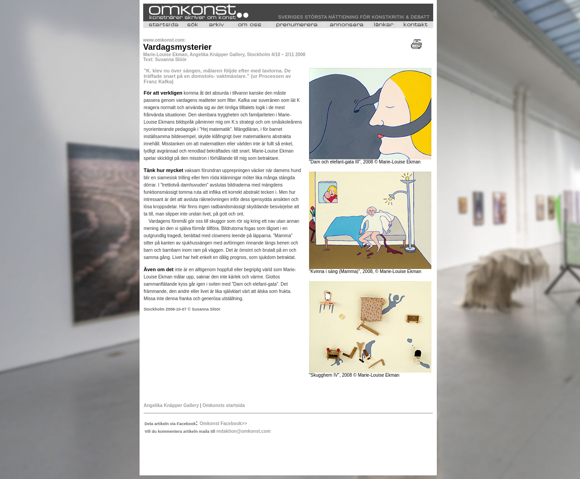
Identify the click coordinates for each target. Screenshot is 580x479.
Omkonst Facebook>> (223, 423)
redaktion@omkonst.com (243, 431)
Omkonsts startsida (224, 405)
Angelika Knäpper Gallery (171, 405)
